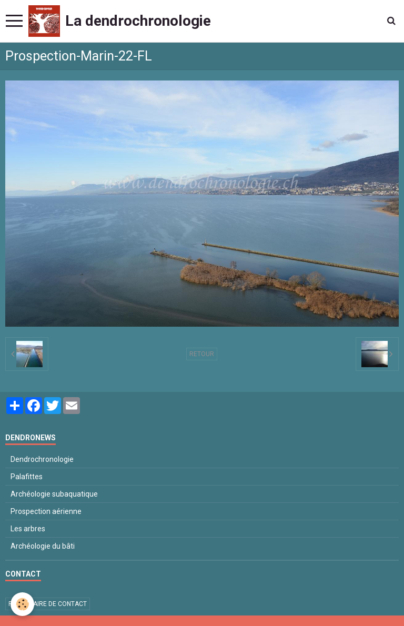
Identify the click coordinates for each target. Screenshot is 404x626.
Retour (201, 354)
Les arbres (28, 528)
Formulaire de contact (47, 604)
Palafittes (27, 476)
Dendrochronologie (42, 459)
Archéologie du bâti (43, 546)
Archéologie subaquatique (54, 494)
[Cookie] (22, 604)
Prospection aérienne (46, 511)
